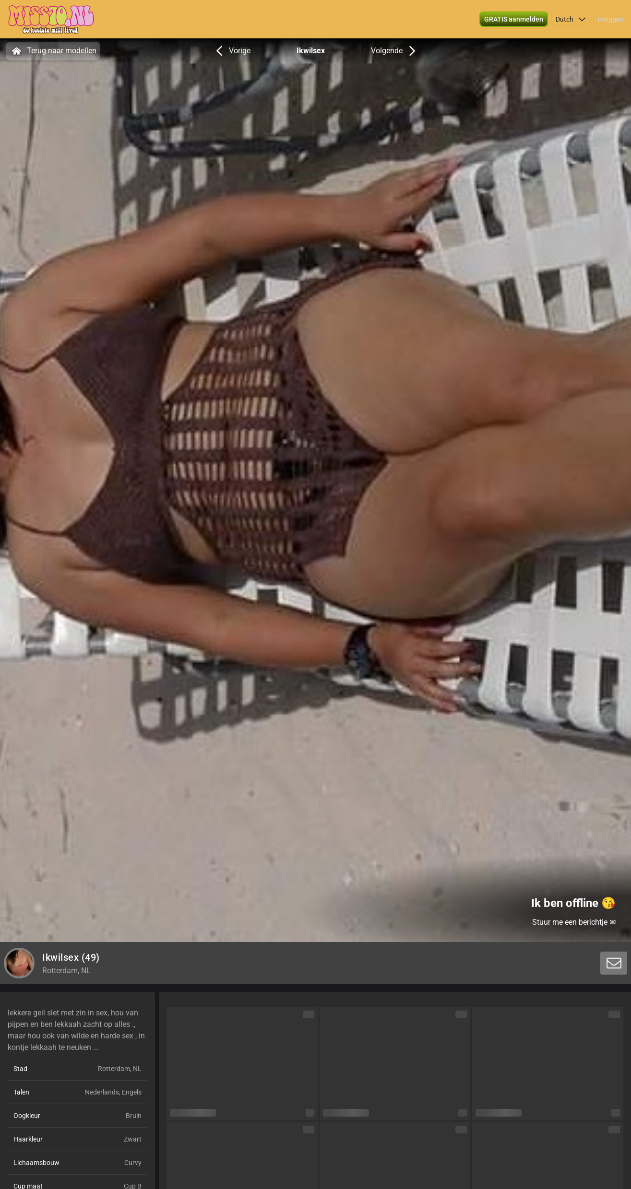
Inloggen (610, 19)
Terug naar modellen (53, 51)
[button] (571, 19)
